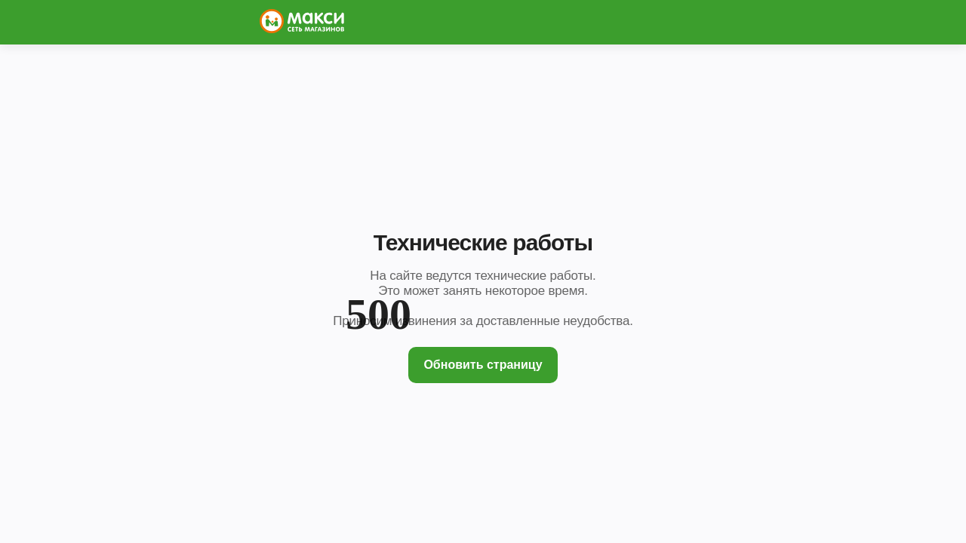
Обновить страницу (482, 364)
